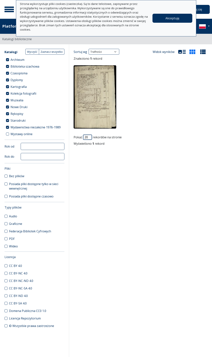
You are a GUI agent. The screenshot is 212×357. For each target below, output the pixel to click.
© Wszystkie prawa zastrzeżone (31, 326)
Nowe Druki (19, 107)
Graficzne (15, 224)
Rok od (9, 146)
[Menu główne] (9, 9)
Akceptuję (172, 18)
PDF (12, 239)
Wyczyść (32, 51)
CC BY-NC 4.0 (18, 273)
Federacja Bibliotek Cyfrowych (30, 231)
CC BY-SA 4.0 (18, 303)
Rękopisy (17, 114)
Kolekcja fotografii (23, 93)
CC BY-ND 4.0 (18, 296)
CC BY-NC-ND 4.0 (21, 281)
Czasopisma (19, 73)
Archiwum (17, 60)
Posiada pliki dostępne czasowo (31, 196)
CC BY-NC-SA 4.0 (20, 288)
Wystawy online (21, 134)
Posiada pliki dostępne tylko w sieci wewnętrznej (33, 186)
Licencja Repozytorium (25, 318)
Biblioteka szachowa (25, 66)
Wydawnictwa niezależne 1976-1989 (36, 127)
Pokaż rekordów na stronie (98, 137)
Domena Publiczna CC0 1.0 (27, 311)
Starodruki (18, 120)
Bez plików (16, 176)
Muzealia (17, 100)
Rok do (9, 156)
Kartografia (19, 87)
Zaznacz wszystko (52, 51)
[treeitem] (34, 59)
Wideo (13, 246)
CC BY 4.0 (15, 266)
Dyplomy (17, 80)
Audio (13, 216)
